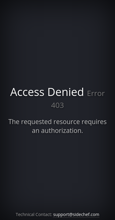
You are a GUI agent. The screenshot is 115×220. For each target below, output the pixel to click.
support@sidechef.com (76, 214)
